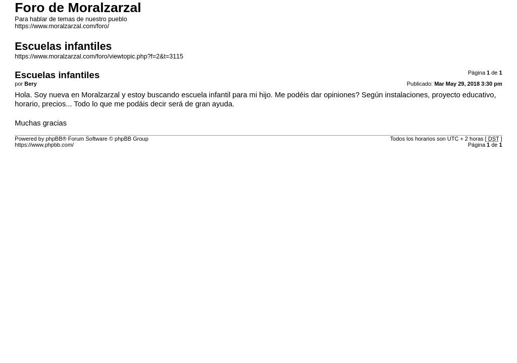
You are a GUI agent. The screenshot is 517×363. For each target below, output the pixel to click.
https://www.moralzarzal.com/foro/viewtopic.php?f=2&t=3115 (99, 56)
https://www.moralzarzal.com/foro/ (62, 26)
